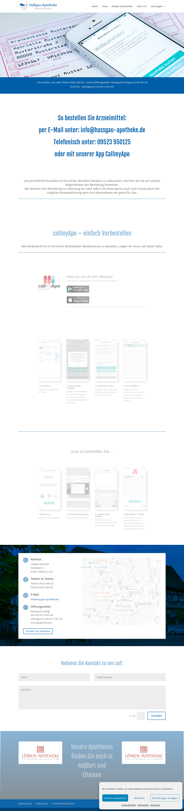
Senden (156, 716)
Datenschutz (143, 805)
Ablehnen (139, 798)
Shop (105, 6)
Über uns (141, 6)
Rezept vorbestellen (122, 6)
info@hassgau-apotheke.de (113, 130)
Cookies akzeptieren (115, 798)
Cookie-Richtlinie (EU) (63, 803)
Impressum (155, 805)
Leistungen (156, 6)
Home (95, 6)
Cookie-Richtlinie (128, 805)
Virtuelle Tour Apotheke (38, 631)
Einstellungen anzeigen (165, 798)
